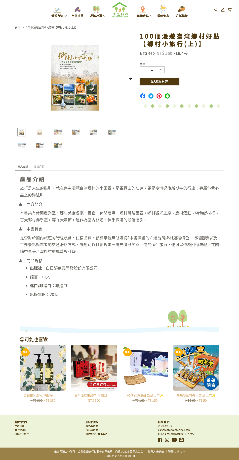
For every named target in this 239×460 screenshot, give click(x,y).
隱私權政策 (92, 425)
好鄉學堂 (182, 11)
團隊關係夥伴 (22, 434)
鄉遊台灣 (59, 11)
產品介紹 (22, 167)
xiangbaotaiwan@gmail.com (174, 429)
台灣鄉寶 (77, 11)
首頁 (17, 27)
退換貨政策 (92, 429)
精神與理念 (21, 429)
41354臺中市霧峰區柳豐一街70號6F (176, 434)
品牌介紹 (39, 167)
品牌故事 (97, 11)
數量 (142, 64)
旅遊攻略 (144, 11)
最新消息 (163, 11)
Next (130, 78)
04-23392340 (165, 425)
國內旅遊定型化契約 (96, 434)
